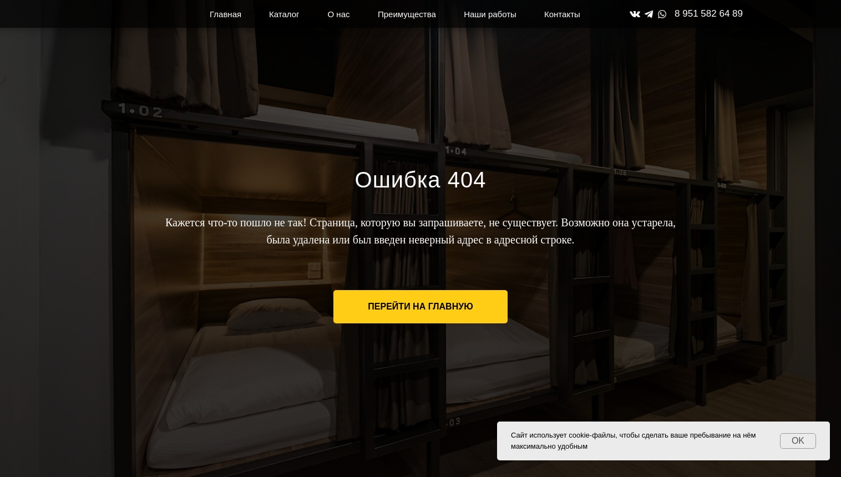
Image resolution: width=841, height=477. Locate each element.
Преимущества (407, 14)
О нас (339, 14)
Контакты (562, 14)
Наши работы (490, 14)
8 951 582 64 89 (709, 13)
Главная (225, 14)
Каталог (284, 14)
